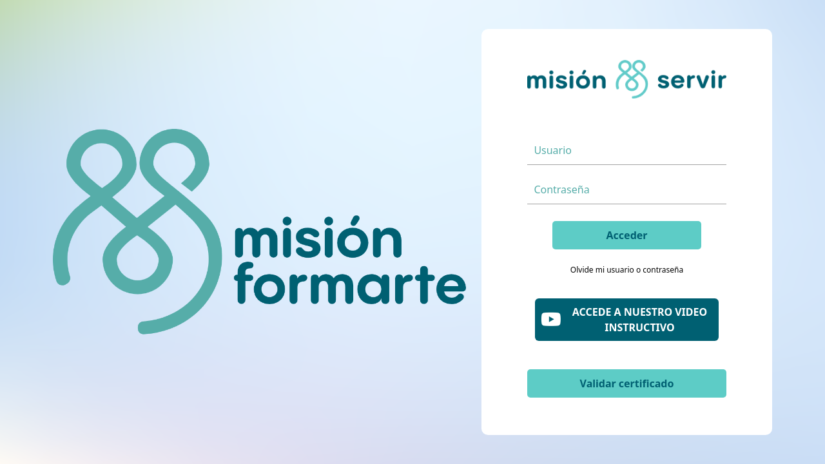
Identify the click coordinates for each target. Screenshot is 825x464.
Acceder (627, 235)
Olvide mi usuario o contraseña (626, 269)
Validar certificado (627, 383)
